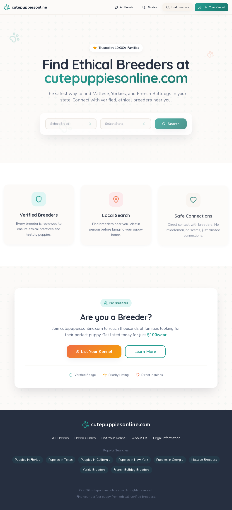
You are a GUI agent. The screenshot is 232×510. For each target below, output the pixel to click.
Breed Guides (85, 438)
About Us (139, 438)
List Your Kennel (94, 351)
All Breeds (60, 438)
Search (170, 125)
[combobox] (71, 125)
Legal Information (166, 438)
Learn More (145, 351)
